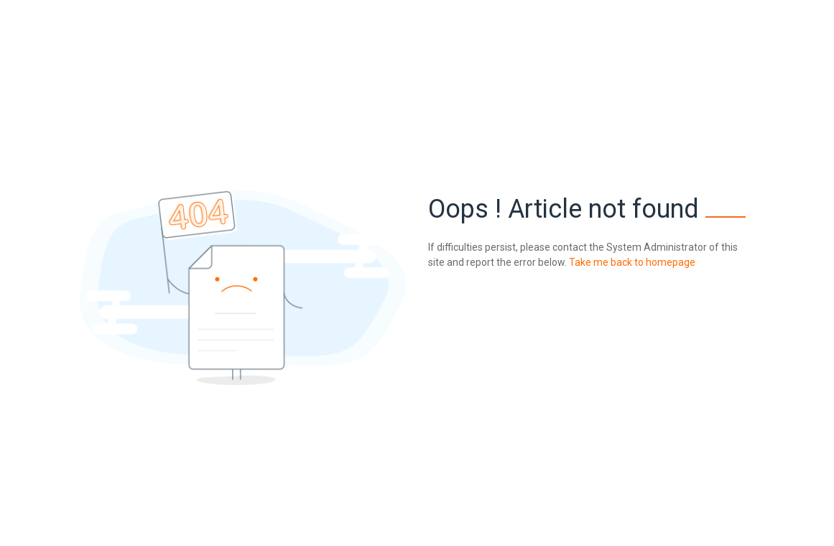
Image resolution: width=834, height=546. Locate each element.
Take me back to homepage (631, 262)
